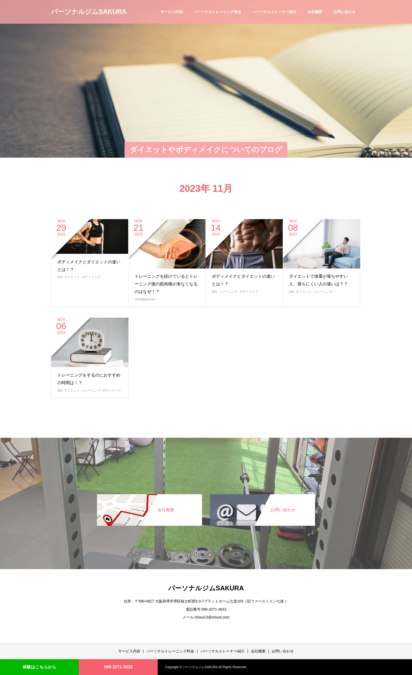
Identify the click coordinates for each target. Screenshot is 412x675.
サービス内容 (172, 12)
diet (59, 277)
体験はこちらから (39, 667)
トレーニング (228, 291)
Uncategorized (145, 299)
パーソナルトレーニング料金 (217, 12)
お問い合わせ (344, 12)
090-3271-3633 (118, 667)
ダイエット (72, 277)
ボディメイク (91, 277)
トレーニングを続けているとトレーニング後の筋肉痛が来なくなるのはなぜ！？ (166, 284)
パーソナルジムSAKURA (89, 11)
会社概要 (315, 12)
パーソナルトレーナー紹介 (275, 12)
